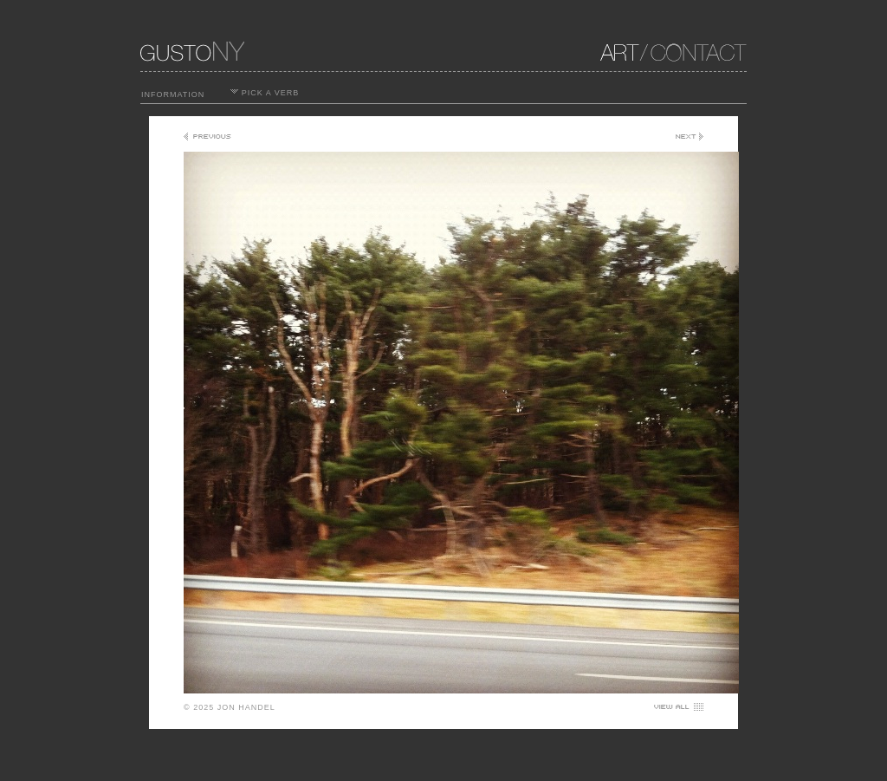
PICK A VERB (264, 92)
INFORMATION (172, 94)
